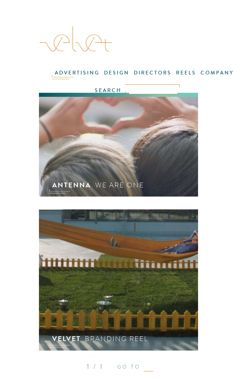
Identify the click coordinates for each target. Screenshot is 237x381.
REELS (186, 72)
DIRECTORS (153, 72)
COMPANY (217, 72)
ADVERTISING (77, 72)
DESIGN (116, 72)
